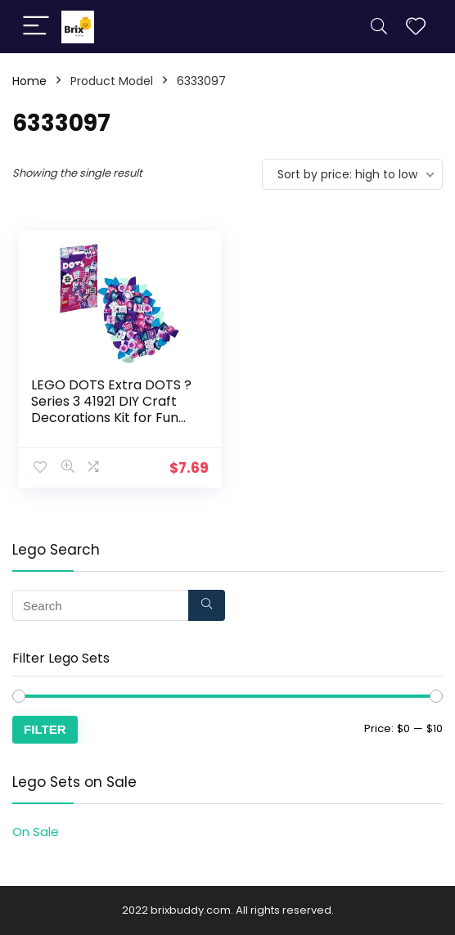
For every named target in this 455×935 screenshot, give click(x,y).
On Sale (35, 831)
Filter (45, 729)
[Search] (379, 26)
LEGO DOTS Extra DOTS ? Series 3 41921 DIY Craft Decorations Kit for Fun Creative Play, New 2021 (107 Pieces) (111, 417)
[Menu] (36, 26)
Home (29, 81)
